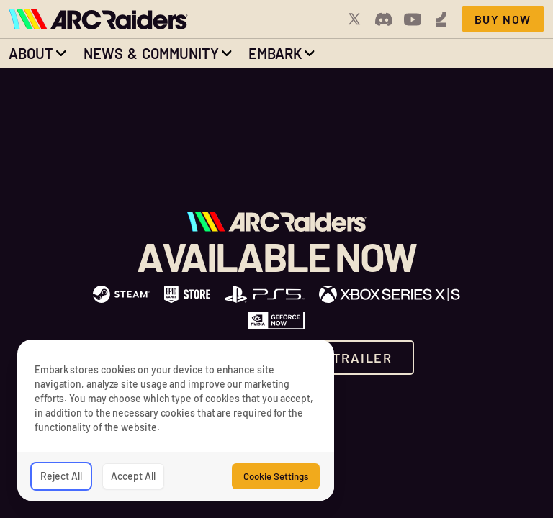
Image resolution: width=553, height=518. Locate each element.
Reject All (61, 476)
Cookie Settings (275, 476)
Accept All (133, 476)
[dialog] (175, 420)
